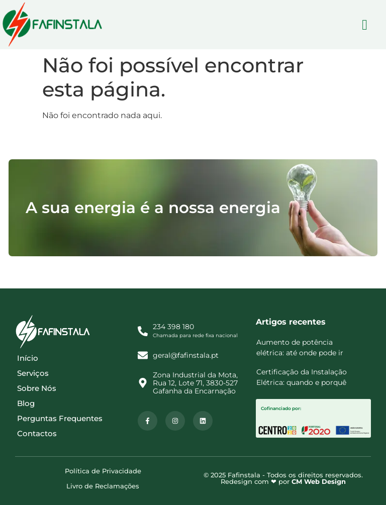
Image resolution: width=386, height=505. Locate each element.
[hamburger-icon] (364, 25)
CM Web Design (319, 481)
